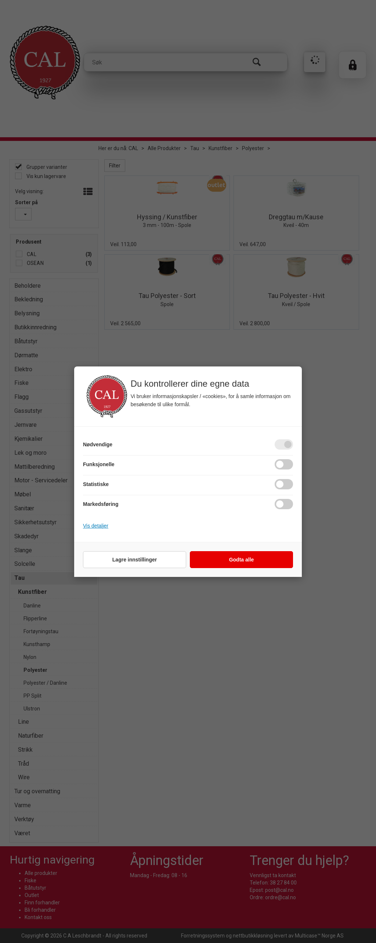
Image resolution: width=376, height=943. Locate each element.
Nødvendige (97, 444)
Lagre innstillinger (134, 560)
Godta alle (241, 560)
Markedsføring (100, 504)
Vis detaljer (95, 526)
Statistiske (96, 484)
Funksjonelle (99, 464)
